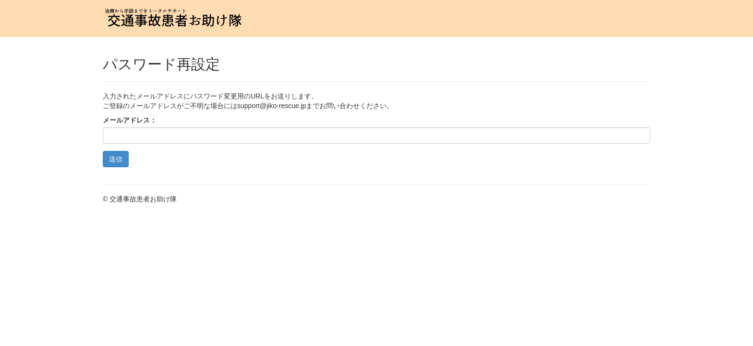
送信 (115, 159)
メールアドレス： (130, 120)
